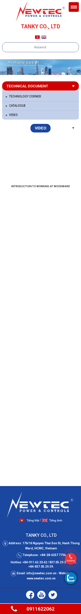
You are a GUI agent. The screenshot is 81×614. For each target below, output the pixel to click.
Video (11, 115)
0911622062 (41, 609)
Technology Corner (23, 96)
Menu (74, 7)
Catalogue (15, 105)
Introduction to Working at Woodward (40, 186)
